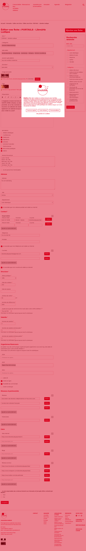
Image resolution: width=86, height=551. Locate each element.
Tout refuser (43, 110)
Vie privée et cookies (43, 113)
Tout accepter (31, 110)
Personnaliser (54, 110)
